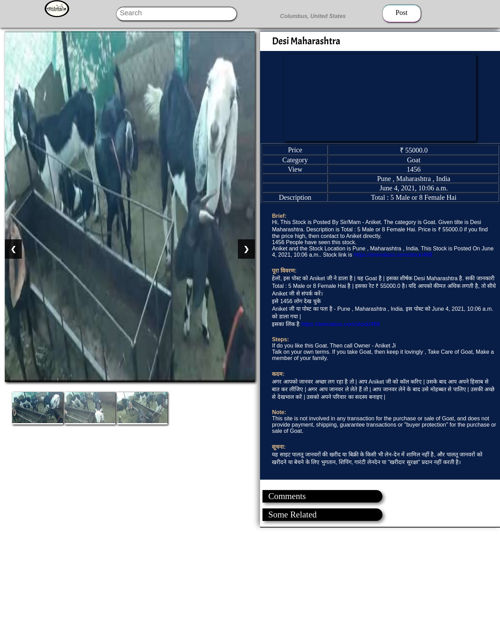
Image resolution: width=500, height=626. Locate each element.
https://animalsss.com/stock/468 (393, 255)
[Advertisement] (208, 576)
